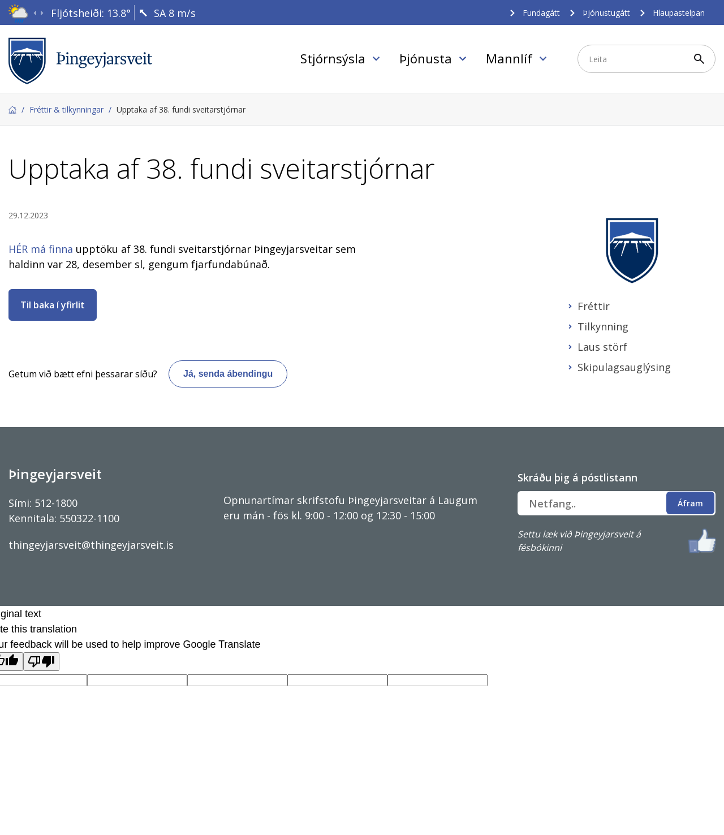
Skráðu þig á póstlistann (577, 477)
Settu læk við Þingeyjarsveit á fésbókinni (579, 541)
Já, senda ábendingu (228, 373)
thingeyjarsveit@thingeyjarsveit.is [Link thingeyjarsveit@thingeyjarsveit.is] (91, 545)
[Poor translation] (41, 661)
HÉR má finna (40, 249)
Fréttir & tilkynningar (66, 109)
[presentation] (34, 13)
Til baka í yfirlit (52, 305)
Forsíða (12, 110)
